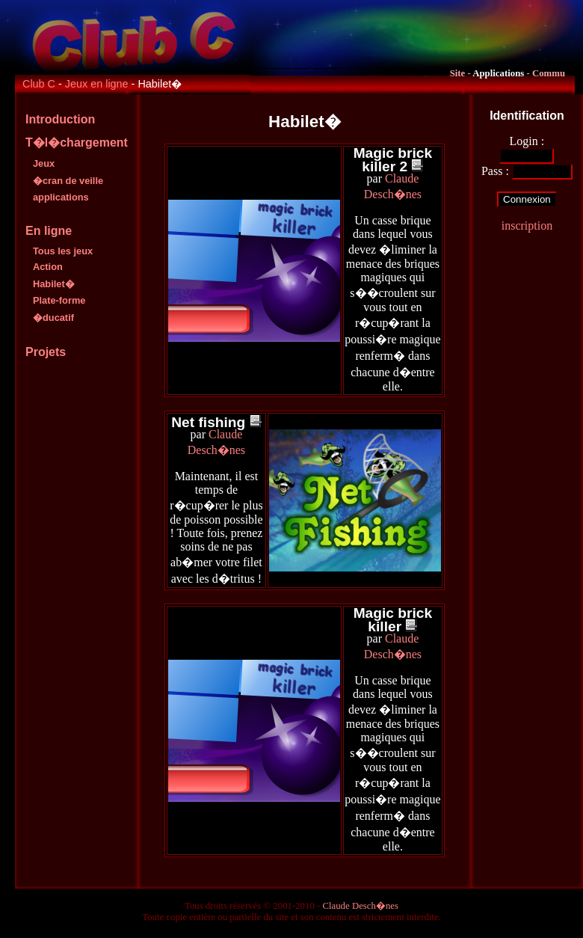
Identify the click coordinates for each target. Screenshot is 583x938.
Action (48, 266)
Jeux (44, 163)
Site (458, 73)
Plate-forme (59, 300)
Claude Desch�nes (360, 906)
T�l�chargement (76, 142)
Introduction (60, 119)
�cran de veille (68, 180)
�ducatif (53, 317)
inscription (527, 225)
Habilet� (54, 283)
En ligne (48, 230)
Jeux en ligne (97, 84)
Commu (548, 73)
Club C (38, 84)
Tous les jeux (63, 251)
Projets (45, 352)
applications (61, 197)
